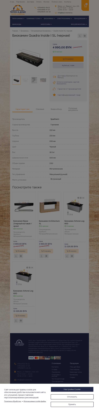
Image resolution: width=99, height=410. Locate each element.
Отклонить (72, 397)
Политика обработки (12, 401)
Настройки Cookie (72, 389)
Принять (72, 404)
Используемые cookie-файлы (35, 401)
